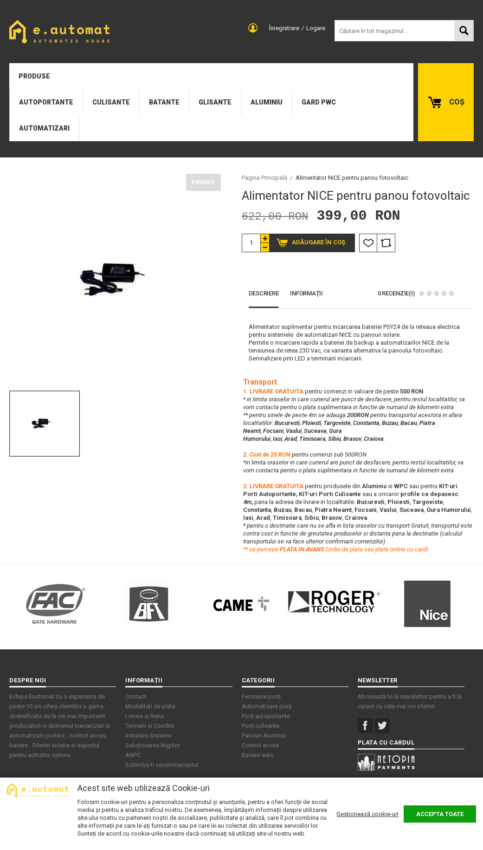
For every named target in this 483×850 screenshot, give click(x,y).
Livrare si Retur (144, 716)
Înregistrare (284, 28)
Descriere (264, 293)
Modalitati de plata (150, 706)
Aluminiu (267, 102)
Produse (34, 76)
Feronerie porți (261, 696)
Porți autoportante (266, 716)
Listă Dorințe (368, 243)
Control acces (260, 745)
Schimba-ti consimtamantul (162, 764)
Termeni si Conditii (149, 725)
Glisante (215, 102)
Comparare (386, 243)
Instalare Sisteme (148, 735)
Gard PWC (319, 102)
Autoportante (46, 102)
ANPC (133, 755)
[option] (115, 280)
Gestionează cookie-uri (367, 814)
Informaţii (306, 293)
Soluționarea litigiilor (152, 745)
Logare (315, 28)
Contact (135, 696)
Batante (164, 102)
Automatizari (44, 128)
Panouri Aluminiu (264, 735)
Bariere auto (258, 755)
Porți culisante (260, 725)
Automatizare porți (267, 706)
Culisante (111, 102)
